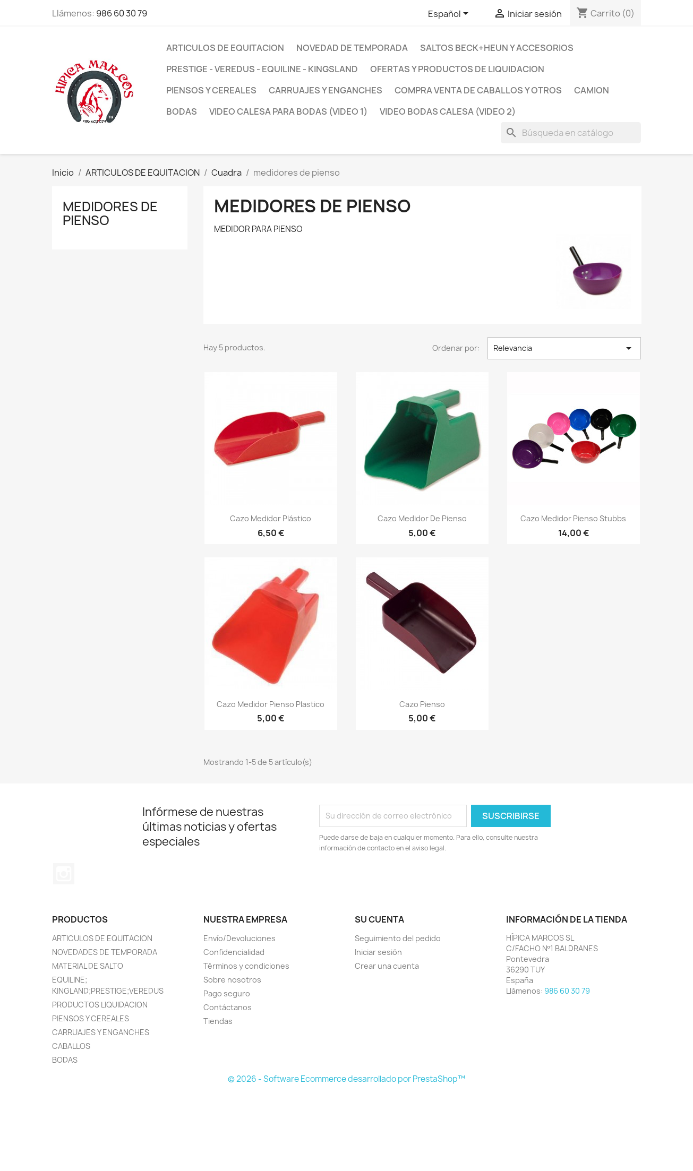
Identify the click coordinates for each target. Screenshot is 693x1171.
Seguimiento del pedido (398, 938)
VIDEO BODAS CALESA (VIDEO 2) (448, 111)
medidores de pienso (110, 213)
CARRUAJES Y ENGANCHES (100, 1032)
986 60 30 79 (121, 13)
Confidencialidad (233, 952)
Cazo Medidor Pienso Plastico (270, 704)
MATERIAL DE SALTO (87, 966)
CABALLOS (71, 1046)
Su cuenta (379, 919)
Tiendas (218, 1021)
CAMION (591, 90)
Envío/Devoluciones (239, 938)
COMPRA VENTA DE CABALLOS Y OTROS (478, 90)
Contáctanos (227, 1007)
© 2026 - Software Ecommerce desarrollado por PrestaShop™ (346, 1078)
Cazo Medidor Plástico (270, 518)
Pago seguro (226, 993)
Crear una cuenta (387, 966)
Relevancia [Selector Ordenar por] (564, 348)
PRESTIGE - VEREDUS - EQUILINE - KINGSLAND (262, 69)
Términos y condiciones (246, 966)
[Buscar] (571, 132)
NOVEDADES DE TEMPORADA (104, 952)
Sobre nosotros (232, 980)
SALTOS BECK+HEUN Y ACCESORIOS (497, 48)
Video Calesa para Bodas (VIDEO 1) (288, 111)
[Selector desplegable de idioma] (450, 14)
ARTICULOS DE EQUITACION (225, 48)
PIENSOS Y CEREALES (211, 90)
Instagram (63, 873)
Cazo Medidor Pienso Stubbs (573, 518)
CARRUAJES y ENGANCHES (325, 90)
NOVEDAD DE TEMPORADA (352, 48)
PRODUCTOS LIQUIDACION (100, 1005)
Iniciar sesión (378, 952)
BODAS (181, 111)
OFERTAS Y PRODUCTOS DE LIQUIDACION (457, 69)
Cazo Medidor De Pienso (422, 518)
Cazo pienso (422, 704)
